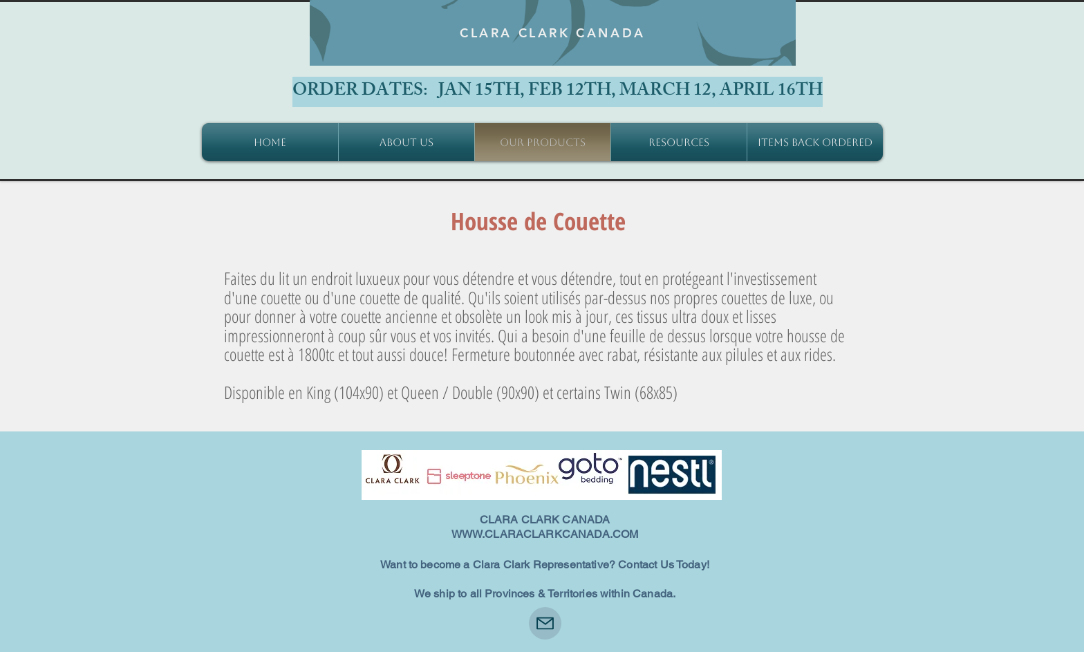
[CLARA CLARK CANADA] (553, 33)
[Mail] (545, 623)
